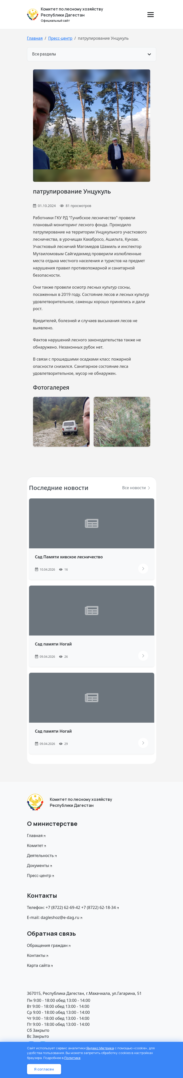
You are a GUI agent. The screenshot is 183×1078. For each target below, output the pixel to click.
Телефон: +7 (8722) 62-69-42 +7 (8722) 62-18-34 (73, 907)
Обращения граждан (49, 945)
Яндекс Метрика (100, 1048)
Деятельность (42, 855)
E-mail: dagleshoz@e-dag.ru (55, 917)
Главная (35, 38)
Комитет (37, 845)
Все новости (136, 487)
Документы (40, 865)
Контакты (38, 955)
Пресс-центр (60, 38)
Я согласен (44, 1069)
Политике (72, 1058)
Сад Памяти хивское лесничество (69, 557)
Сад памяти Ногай (53, 644)
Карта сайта (40, 965)
